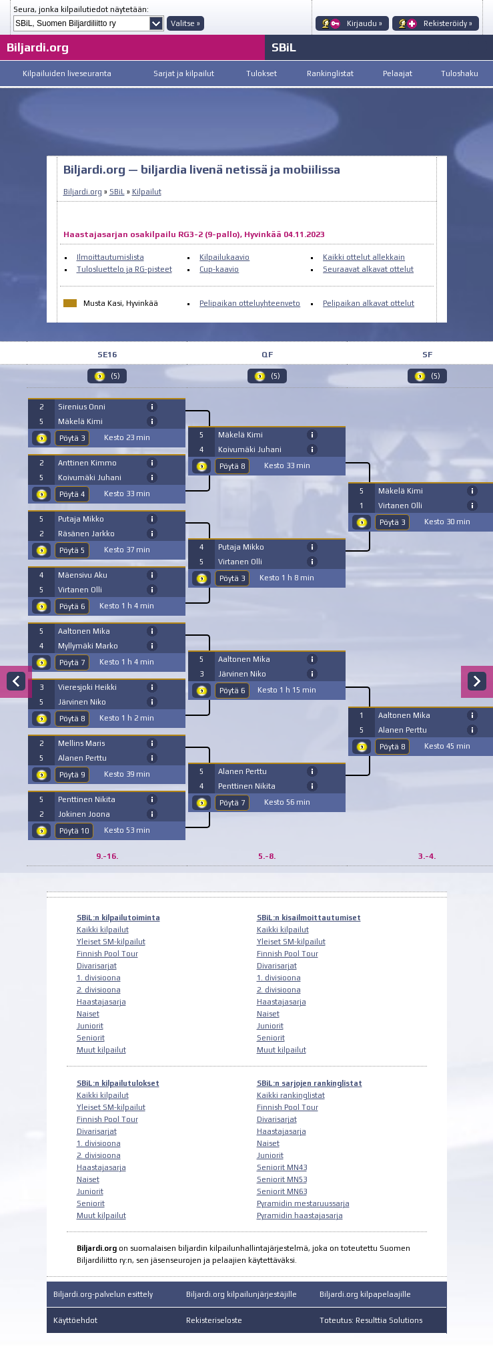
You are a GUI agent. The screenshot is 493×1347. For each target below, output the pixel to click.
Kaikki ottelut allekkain (364, 257)
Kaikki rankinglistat (291, 1095)
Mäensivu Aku (82, 575)
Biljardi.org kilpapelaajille (365, 1294)
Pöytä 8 (72, 719)
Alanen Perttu (82, 758)
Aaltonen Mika (84, 631)
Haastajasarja (101, 1002)
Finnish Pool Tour (107, 954)
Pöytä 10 (74, 831)
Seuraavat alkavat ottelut (368, 269)
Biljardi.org (38, 47)
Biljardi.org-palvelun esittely (103, 1294)
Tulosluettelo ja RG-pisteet (124, 269)
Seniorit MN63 (282, 1191)
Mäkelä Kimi (80, 421)
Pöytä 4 (72, 494)
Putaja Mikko (81, 519)
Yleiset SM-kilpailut (111, 942)
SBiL (284, 47)
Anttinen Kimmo (87, 463)
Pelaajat (397, 73)
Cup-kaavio (219, 269)
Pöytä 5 (72, 550)
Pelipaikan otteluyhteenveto (249, 303)
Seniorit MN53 (282, 1179)
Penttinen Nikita (86, 799)
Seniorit (91, 1038)
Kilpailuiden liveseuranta (67, 73)
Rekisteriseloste (214, 1320)
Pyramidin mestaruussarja (303, 1203)
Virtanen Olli (80, 590)
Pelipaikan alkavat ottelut (368, 303)
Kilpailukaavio (224, 257)
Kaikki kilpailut (103, 930)
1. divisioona (99, 978)
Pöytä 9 (72, 775)
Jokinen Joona (84, 814)
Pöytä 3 (72, 438)
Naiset (88, 1014)
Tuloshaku (459, 73)
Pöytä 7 (72, 662)
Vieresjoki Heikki (87, 687)
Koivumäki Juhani (89, 477)
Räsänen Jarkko (86, 534)
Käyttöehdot (75, 1320)
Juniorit (90, 1026)
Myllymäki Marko (88, 646)
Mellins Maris (81, 743)
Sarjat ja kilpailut (183, 73)
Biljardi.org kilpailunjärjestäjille (241, 1294)
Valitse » (185, 23)
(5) (115, 376)
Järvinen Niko (82, 702)
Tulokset (261, 73)
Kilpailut (146, 192)
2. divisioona (99, 990)
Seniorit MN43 (282, 1167)
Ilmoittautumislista (110, 257)
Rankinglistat (330, 73)
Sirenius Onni (81, 407)
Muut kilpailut (101, 1050)
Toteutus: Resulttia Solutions (371, 1320)
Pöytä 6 (72, 606)
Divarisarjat (97, 966)
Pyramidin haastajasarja (300, 1215)
